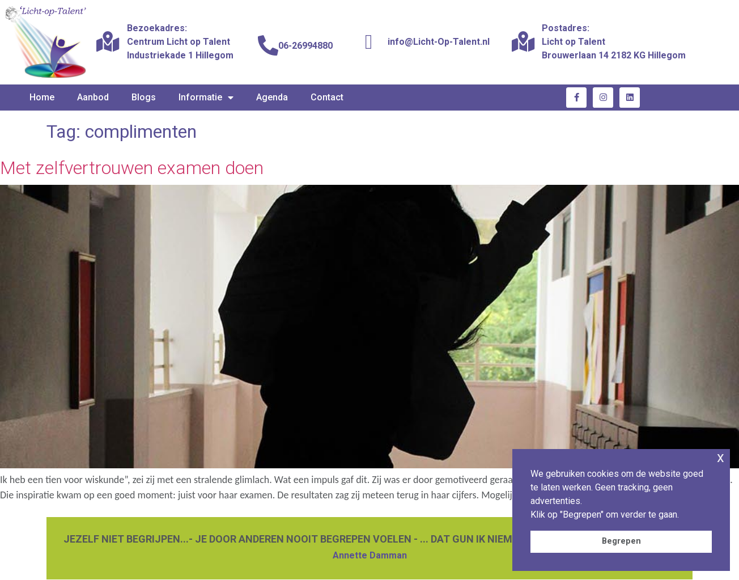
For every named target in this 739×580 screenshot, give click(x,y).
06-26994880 (305, 45)
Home (41, 97)
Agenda (272, 97)
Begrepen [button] (621, 541)
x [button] (720, 457)
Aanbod (93, 97)
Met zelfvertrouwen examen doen (132, 168)
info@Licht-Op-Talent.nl (439, 41)
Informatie (206, 97)
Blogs (143, 97)
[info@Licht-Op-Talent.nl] (369, 42)
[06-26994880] (268, 46)
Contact (327, 97)
